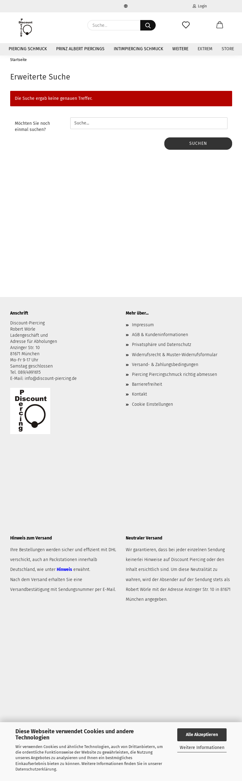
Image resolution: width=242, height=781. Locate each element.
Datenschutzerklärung (35, 769)
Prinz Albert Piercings (80, 48)
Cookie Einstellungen (152, 404)
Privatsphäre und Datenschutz (161, 344)
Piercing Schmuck (28, 48)
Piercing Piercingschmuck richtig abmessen (174, 374)
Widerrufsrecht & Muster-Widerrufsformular (174, 354)
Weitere (180, 48)
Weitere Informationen (202, 747)
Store (228, 48)
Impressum (143, 324)
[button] (220, 25)
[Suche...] (148, 25)
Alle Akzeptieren (202, 734)
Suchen (198, 143)
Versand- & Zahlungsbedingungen (165, 364)
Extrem (205, 48)
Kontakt (139, 394)
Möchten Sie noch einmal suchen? (32, 126)
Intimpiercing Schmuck (138, 48)
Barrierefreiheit (147, 384)
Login (200, 6)
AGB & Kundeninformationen (160, 334)
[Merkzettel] (186, 25)
